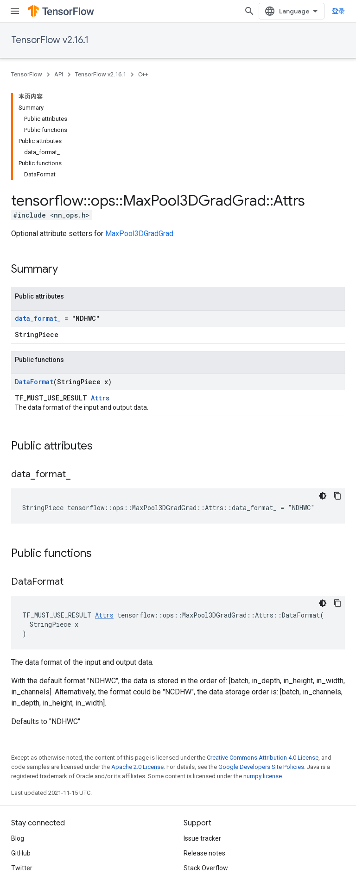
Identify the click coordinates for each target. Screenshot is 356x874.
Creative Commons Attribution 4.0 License (262, 659)
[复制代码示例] (337, 397)
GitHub (21, 755)
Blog (17, 740)
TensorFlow (26, 74)
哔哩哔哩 (24, 784)
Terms (20, 833)
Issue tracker (202, 740)
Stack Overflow (206, 770)
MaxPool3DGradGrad (139, 135)
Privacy (49, 833)
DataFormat (34, 283)
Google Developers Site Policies (261, 668)
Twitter (21, 770)
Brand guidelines (208, 784)
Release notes (204, 755)
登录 (338, 11)
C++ (143, 74)
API (58, 74)
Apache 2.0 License (137, 668)
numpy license (262, 677)
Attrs (100, 299)
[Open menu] (15, 11)
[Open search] (249, 11)
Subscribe (157, 853)
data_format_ (38, 220)
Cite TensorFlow (207, 799)
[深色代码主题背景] (322, 397)
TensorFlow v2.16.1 (50, 40)
